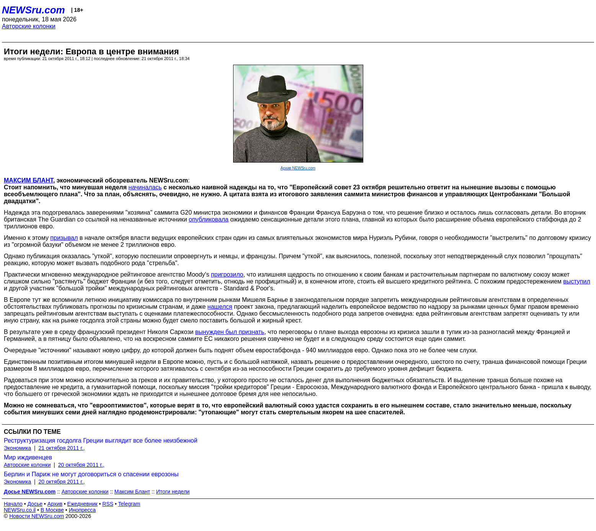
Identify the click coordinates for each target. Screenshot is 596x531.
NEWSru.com (33, 10)
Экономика (17, 448)
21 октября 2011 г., (62, 448)
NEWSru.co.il (20, 510)
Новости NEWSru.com (36, 516)
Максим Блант (132, 492)
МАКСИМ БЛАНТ (28, 180)
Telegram (129, 504)
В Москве (52, 510)
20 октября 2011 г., (81, 465)
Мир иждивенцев (28, 457)
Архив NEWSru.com (298, 168)
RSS (107, 504)
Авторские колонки (29, 26)
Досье (34, 504)
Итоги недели (173, 492)
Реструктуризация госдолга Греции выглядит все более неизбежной (101, 440)
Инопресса (82, 510)
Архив (54, 504)
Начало (13, 504)
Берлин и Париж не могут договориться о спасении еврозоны (91, 474)
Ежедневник (82, 504)
